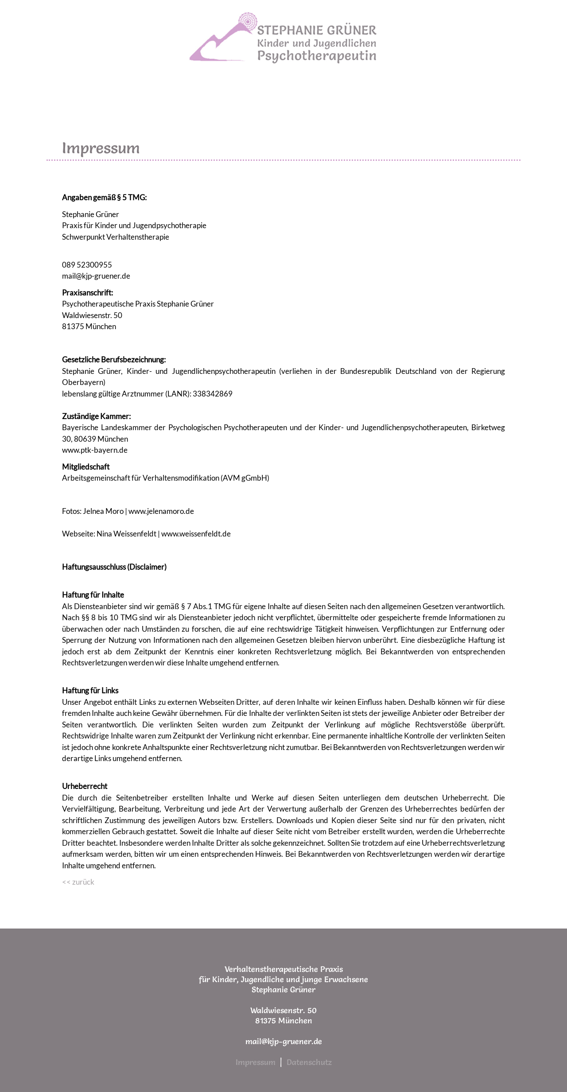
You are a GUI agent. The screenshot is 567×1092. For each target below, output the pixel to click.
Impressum (256, 1062)
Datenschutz (309, 1062)
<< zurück (78, 881)
